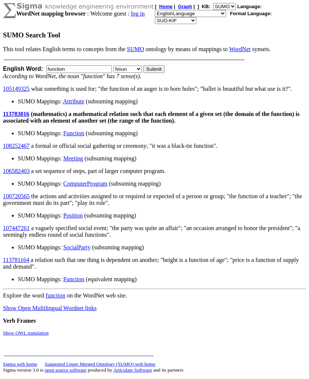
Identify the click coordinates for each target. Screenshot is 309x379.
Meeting (73, 158)
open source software (65, 370)
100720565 (16, 196)
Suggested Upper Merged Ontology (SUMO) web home (100, 364)
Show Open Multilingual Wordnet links (50, 308)
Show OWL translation (26, 333)
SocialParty (77, 247)
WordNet (239, 49)
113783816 (16, 114)
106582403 (16, 171)
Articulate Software (132, 370)
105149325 (16, 89)
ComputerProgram (85, 183)
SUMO (135, 49)
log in (138, 13)
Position (73, 215)
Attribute (73, 101)
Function (73, 133)
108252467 (16, 146)
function (55, 295)
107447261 (16, 228)
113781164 (16, 260)
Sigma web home (20, 364)
